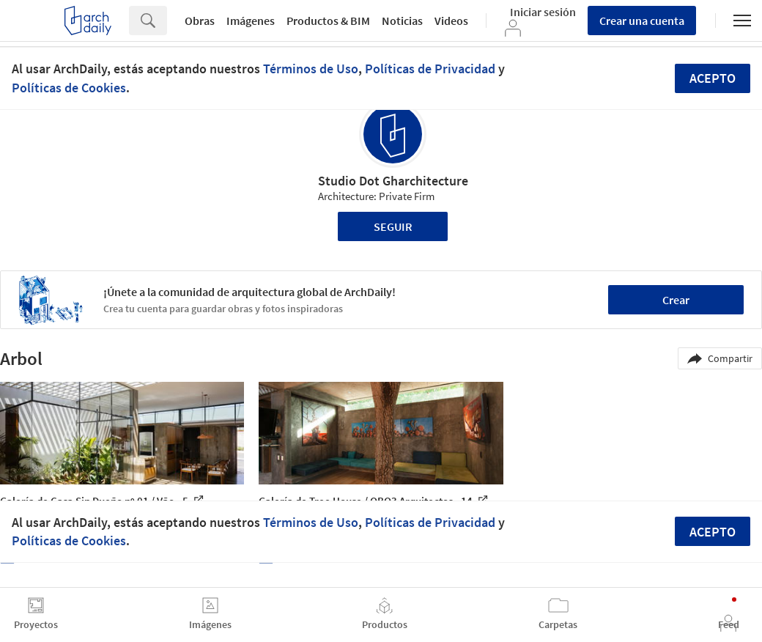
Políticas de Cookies (69, 87)
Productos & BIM (328, 20)
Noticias (402, 20)
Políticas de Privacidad (430, 68)
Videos (451, 20)
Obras (200, 20)
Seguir (393, 226)
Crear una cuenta (641, 20)
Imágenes (250, 20)
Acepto (712, 78)
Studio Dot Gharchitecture (393, 180)
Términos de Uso (310, 68)
